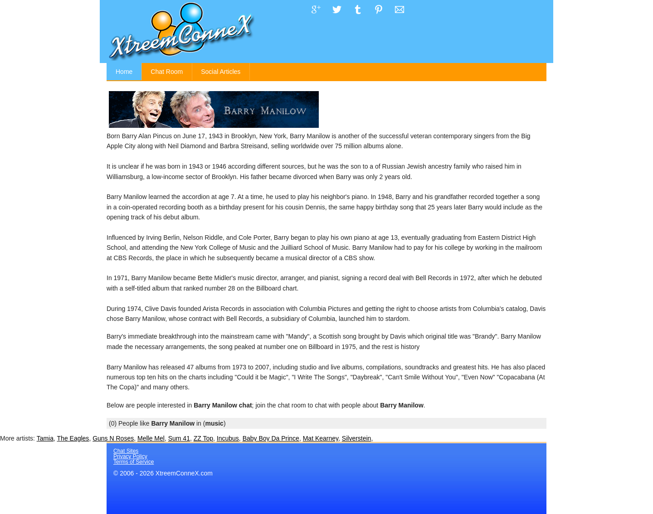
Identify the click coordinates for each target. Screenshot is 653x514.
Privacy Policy (130, 456)
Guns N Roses (113, 438)
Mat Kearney (320, 438)
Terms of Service (133, 462)
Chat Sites (125, 451)
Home (124, 71)
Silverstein (356, 438)
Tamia (45, 438)
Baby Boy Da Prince (271, 438)
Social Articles (220, 71)
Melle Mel (151, 438)
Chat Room (167, 71)
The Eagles (73, 438)
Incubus (228, 438)
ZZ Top (203, 438)
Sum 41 (179, 438)
